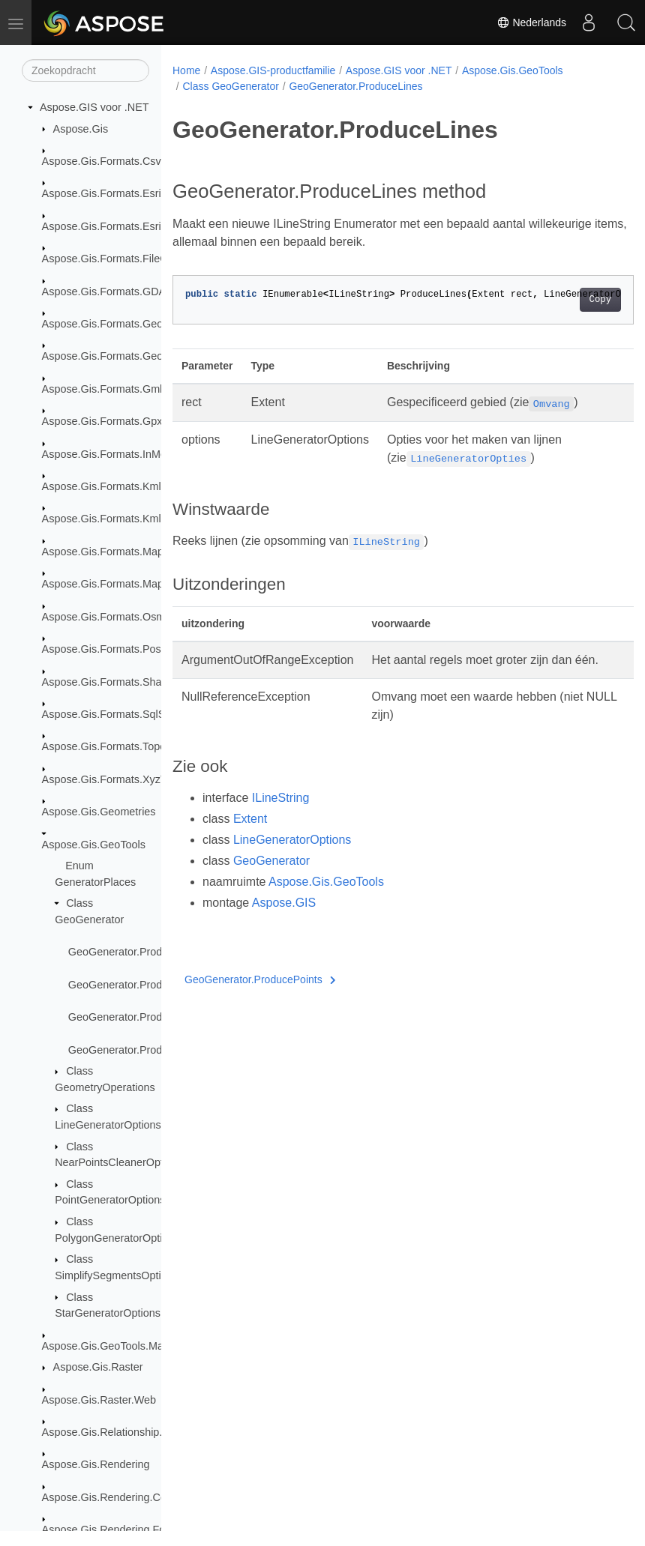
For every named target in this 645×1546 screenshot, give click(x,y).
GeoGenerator (271, 878)
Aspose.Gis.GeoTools (94, 845)
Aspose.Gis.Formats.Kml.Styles (118, 519)
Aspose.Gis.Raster (98, 1367)
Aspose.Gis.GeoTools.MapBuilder (122, 1346)
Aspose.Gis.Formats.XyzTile (110, 779)
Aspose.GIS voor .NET (94, 107)
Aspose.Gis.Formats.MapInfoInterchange (140, 552)
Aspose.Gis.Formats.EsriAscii (113, 193)
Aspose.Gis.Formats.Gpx (102, 421)
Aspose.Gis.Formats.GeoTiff (110, 356)
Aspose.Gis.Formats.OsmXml (113, 617)
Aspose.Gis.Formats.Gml (102, 389)
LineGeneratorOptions (292, 857)
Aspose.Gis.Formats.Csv (101, 161)
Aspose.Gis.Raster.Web (99, 1400)
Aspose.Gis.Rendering (96, 1464)
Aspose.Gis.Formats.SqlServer (116, 714)
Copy (567, 300)
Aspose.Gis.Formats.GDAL (107, 292)
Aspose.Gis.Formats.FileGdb (111, 259)
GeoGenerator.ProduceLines (137, 952)
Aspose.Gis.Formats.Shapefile (115, 682)
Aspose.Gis (81, 129)
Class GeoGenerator (230, 86)
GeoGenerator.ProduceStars (136, 1050)
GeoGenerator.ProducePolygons (146, 1017)
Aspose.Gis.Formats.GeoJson (114, 324)
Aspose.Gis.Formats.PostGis (111, 649)
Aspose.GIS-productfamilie (273, 70)
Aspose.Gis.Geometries (99, 812)
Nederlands (531, 22)
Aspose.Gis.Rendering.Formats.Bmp (130, 1530)
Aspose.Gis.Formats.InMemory (116, 454)
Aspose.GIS (284, 920)
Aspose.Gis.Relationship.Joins (115, 1432)
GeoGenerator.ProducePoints (139, 985)
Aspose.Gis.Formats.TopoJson (115, 746)
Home (186, 70)
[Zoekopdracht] (85, 70)
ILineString (281, 815)
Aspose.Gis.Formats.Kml (101, 486)
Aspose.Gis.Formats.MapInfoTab (121, 584)
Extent (250, 836)
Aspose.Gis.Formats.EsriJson (113, 226)
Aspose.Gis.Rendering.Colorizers (122, 1497)
